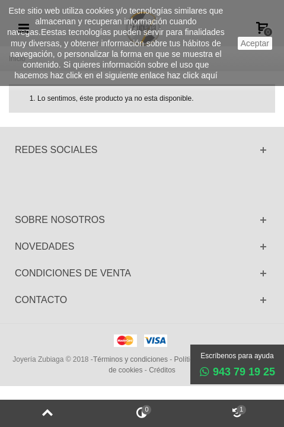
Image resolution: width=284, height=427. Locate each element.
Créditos (162, 370)
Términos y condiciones (130, 359)
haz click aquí (192, 75)
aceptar (255, 43)
